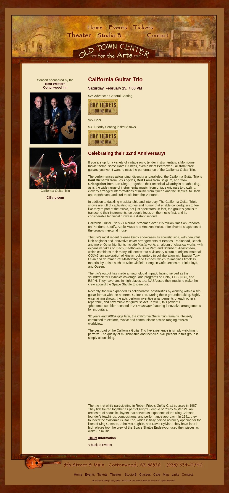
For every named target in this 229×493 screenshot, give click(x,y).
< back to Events (100, 445)
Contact (187, 474)
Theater (115, 474)
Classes (145, 474)
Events (90, 474)
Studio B (130, 474)
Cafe (156, 474)
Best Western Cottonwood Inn (55, 85)
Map (166, 474)
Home (78, 474)
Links (175, 474)
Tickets (102, 474)
